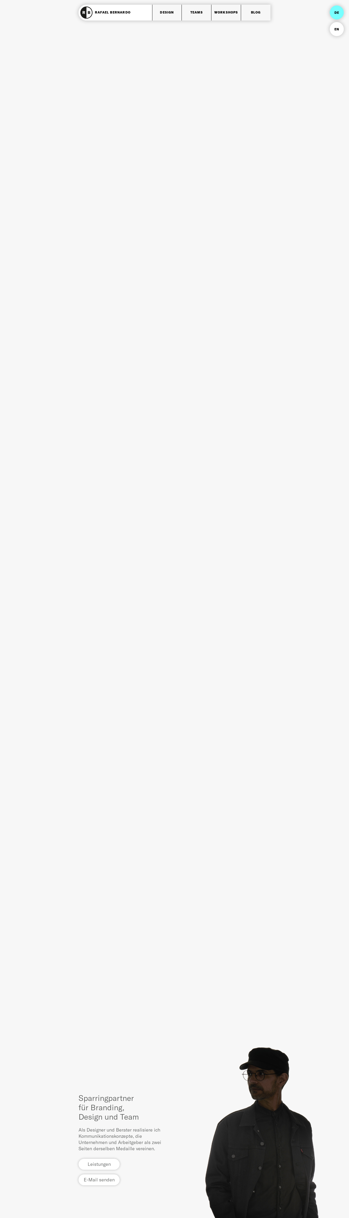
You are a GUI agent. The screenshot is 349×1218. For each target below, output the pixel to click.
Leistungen (99, 1164)
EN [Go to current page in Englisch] (336, 29)
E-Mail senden (99, 1179)
